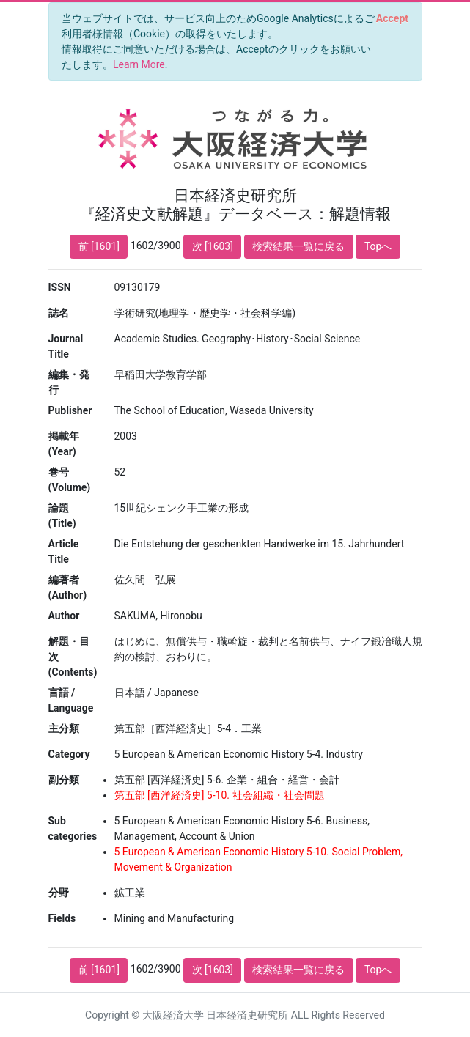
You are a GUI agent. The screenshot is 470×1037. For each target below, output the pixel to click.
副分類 (63, 780)
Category (69, 754)
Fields (62, 918)
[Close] (392, 18)
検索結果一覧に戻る (298, 246)
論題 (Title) (62, 515)
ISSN (59, 287)
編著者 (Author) (67, 587)
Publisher (70, 410)
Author (64, 615)
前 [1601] (99, 246)
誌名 (58, 313)
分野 (58, 892)
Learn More (139, 64)
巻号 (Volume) (69, 479)
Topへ (378, 246)
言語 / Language (71, 700)
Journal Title (66, 346)
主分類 (63, 728)
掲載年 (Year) (63, 443)
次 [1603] (212, 246)
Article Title (63, 551)
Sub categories (73, 828)
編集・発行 (68, 382)
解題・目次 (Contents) (73, 656)
